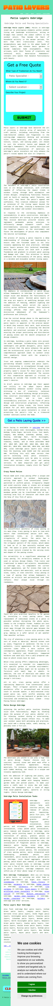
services (25, 901)
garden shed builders (24, 896)
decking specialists (36, 894)
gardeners (18, 884)
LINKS (27, 13)
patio (30, 238)
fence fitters (38, 882)
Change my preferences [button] (31, 996)
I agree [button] (32, 984)
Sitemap (5, 975)
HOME (21, 13)
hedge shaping (43, 884)
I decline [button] (31, 990)
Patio (6, 427)
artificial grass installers (17, 891)
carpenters (23, 887)
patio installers (21, 151)
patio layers (10, 46)
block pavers (31, 889)
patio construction (40, 185)
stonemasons (9, 882)
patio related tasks (19, 864)
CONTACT (38, 13)
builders (41, 898)
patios (17, 384)
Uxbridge (36, 427)
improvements (17, 880)
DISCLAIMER (46, 13)
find (11, 909)
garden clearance (12, 898)
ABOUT (32, 13)
